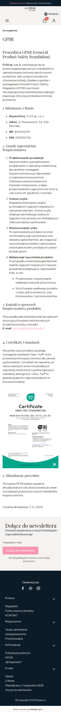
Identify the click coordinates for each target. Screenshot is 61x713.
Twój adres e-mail (12, 542)
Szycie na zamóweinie (18, 690)
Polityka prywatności (17, 653)
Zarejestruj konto (18, 3)
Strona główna (10, 30)
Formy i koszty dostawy (19, 610)
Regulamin (11, 606)
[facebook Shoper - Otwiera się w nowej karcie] (23, 588)
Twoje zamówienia (16, 629)
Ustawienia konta (15, 634)
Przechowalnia (14, 638)
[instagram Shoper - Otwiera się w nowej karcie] (38, 588)
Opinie (9, 676)
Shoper (40, 700)
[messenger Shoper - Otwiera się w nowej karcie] (31, 588)
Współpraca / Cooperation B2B (24, 685)
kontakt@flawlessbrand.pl (28, 328)
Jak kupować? (13, 662)
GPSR (9, 657)
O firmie (9, 680)
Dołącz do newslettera (20, 550)
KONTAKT (11, 615)
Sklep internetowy (27, 709)
